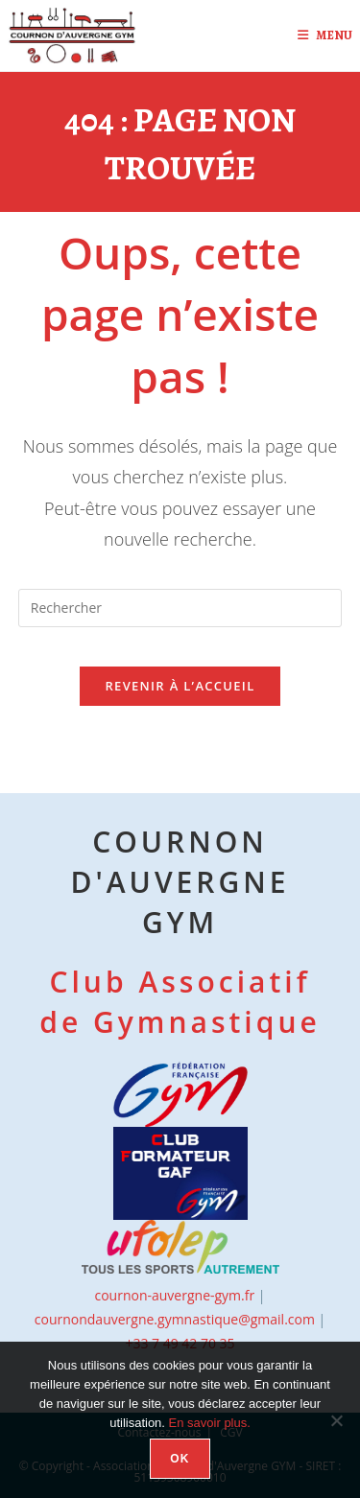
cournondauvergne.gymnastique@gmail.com (175, 1319)
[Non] (336, 1420)
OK (179, 1458)
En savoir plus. (210, 1423)
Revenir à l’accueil (179, 685)
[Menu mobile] (318, 35)
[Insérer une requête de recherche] (180, 608)
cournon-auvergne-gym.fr (174, 1295)
